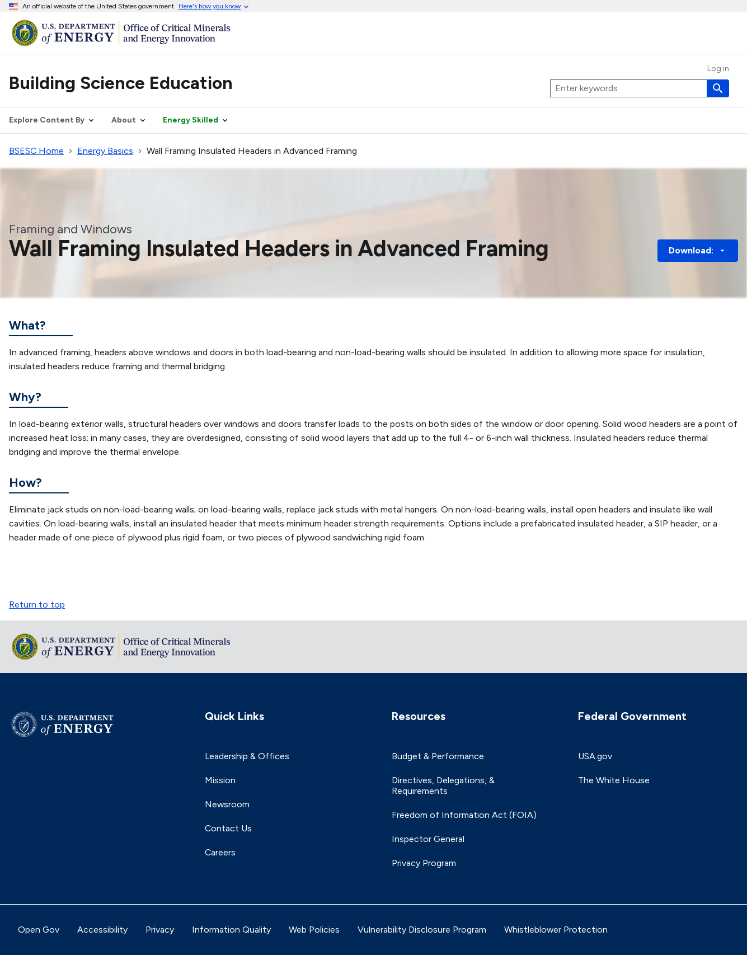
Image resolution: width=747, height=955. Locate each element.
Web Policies (314, 929)
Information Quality (231, 929)
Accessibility (102, 929)
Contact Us (228, 828)
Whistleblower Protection (556, 929)
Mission (220, 780)
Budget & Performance (438, 756)
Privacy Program (424, 863)
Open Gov (38, 929)
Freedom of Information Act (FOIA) (464, 815)
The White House (614, 780)
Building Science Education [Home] (121, 82)
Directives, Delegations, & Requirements (443, 785)
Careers (220, 852)
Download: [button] (698, 250)
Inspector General (428, 839)
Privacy (159, 929)
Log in (718, 69)
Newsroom (227, 804)
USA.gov (595, 756)
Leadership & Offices (247, 756)
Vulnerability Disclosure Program (422, 929)
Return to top (37, 604)
